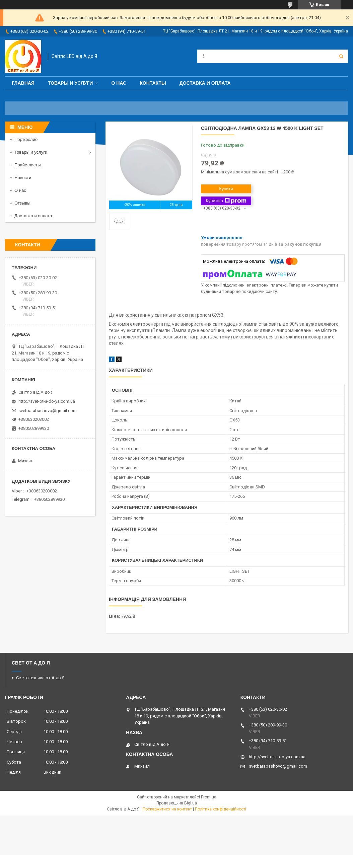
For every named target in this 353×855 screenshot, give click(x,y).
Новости (22, 177)
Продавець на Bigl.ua (176, 803)
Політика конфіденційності (220, 809)
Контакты (153, 83)
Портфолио (26, 139)
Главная (23, 83)
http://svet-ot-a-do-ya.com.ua (46, 401)
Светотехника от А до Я (40, 677)
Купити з (226, 201)
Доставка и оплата (205, 83)
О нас (118, 83)
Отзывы (22, 203)
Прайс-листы (27, 164)
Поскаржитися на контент (167, 809)
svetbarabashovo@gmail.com (47, 410)
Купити (226, 188)
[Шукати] (341, 56)
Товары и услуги (70, 83)
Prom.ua (208, 797)
